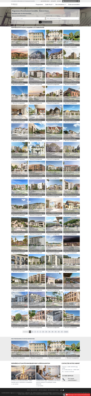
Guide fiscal (49, 4)
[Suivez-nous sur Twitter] (63, 390)
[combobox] (28, 18)
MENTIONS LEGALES (43, 390)
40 (52, 331)
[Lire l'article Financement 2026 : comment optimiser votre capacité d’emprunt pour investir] (48, 372)
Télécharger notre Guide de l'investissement (78, 394)
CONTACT (59, 1)
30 (49, 331)
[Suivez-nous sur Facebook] (78, 1)
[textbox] (62, 18)
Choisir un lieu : (53, 15)
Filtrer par (19, 15)
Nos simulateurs (61, 4)
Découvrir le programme (18, 47)
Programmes (39, 4)
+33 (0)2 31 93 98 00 (69, 371)
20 (46, 331)
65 (61, 331)
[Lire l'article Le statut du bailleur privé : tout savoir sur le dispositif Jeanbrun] (23, 372)
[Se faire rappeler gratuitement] (64, 394)
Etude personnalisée (74, 4)
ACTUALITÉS (53, 1)
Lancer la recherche (45, 22)
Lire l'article (14, 384)
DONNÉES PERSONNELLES (53, 390)
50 (55, 331)
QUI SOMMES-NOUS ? (45, 1)
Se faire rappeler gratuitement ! (69, 1)
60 (58, 331)
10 (43, 331)
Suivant (66, 331)
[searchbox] (20, 18)
